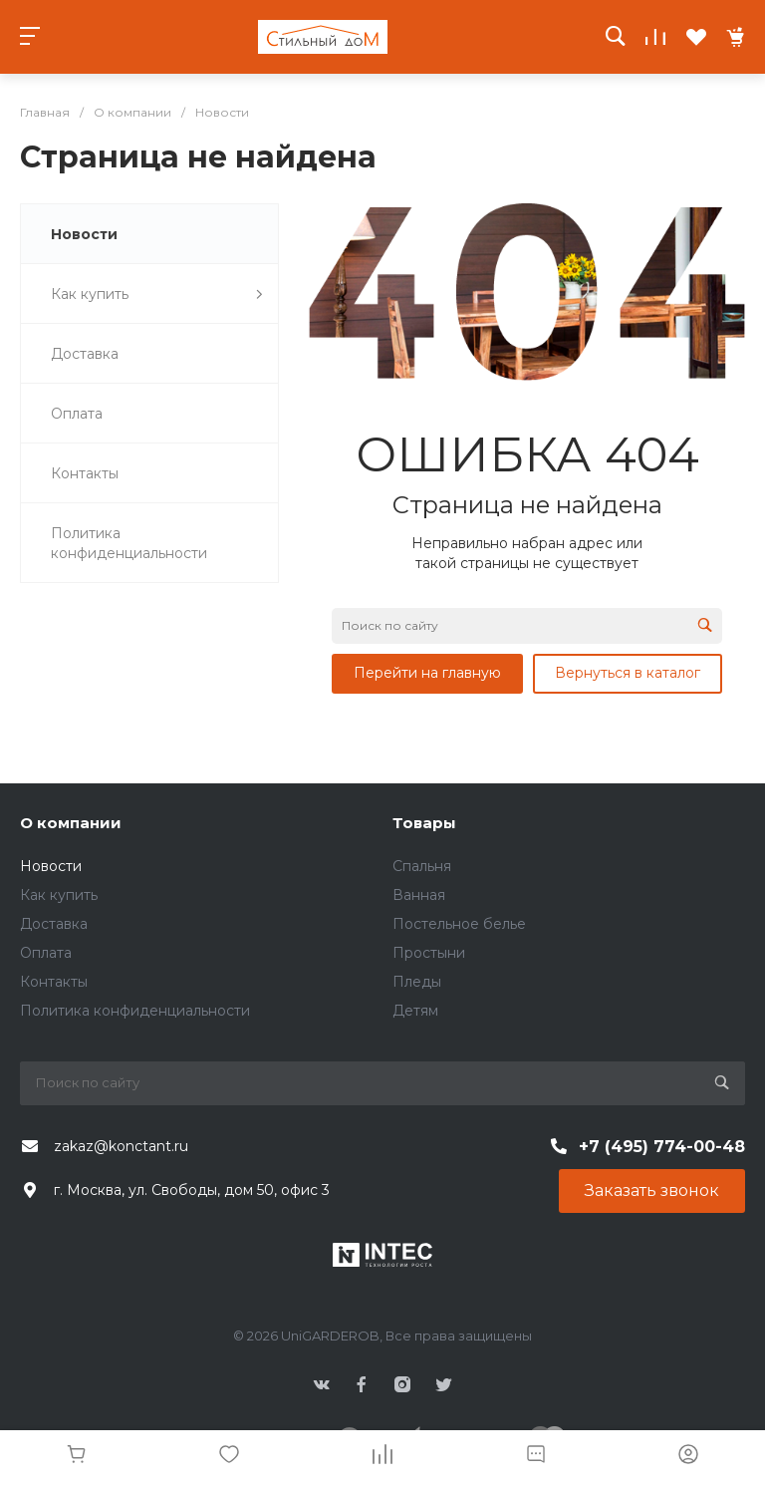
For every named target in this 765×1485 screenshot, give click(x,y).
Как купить (59, 895)
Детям (415, 1011)
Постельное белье (459, 924)
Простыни (428, 953)
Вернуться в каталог (627, 673)
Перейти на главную (427, 673)
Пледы (416, 982)
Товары (424, 822)
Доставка (54, 924)
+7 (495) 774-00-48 (662, 1146)
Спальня (421, 866)
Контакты (54, 982)
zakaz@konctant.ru (121, 1146)
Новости (51, 866)
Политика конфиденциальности (135, 1011)
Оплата (46, 953)
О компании (71, 822)
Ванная (418, 895)
